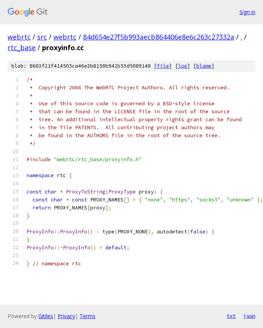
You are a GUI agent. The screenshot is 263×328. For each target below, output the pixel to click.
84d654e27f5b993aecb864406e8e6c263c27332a (158, 36)
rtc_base (22, 47)
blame (203, 66)
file (163, 66)
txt (231, 315)
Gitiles (45, 316)
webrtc (19, 36)
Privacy (66, 316)
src (42, 36)
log (182, 66)
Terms (87, 316)
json (249, 315)
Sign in (247, 12)
